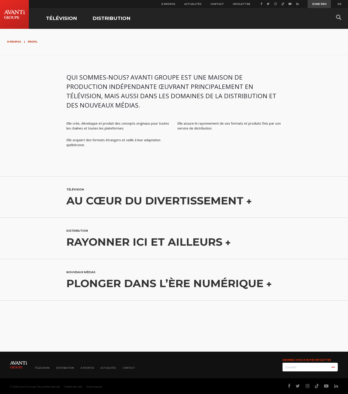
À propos (168, 4)
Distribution (111, 18)
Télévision (61, 18)
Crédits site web (73, 386)
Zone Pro (319, 4)
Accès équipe (94, 386)
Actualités (193, 4)
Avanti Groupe (27, 386)
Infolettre (241, 4)
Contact (217, 4)
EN (339, 4)
